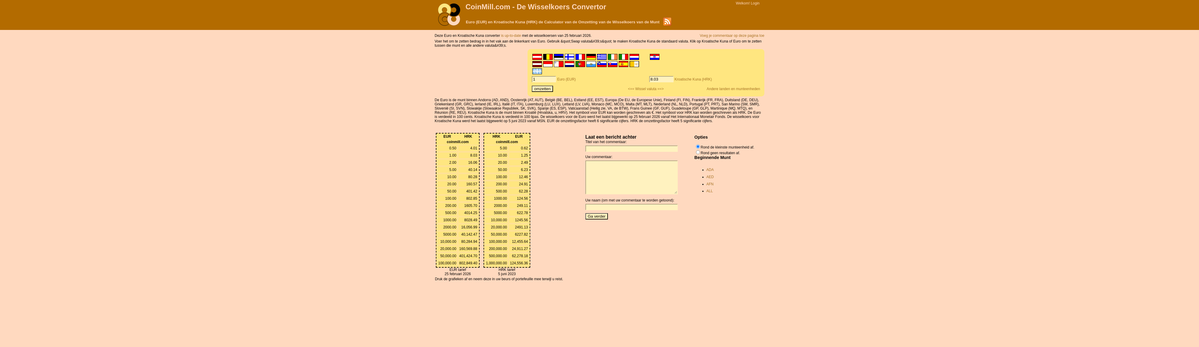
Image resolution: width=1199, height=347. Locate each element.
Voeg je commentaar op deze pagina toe (732, 36)
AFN (710, 184)
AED (710, 177)
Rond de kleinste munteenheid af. (727, 147)
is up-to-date (511, 36)
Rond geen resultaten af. (720, 153)
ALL (710, 191)
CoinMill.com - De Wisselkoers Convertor (536, 7)
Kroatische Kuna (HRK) (693, 79)
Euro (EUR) (566, 79)
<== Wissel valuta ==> (646, 89)
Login (755, 3)
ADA (710, 170)
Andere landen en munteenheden (733, 89)
